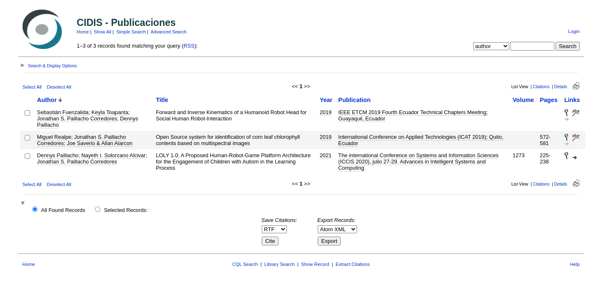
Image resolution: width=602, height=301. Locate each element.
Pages (548, 100)
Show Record (315, 264)
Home (83, 31)
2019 (326, 112)
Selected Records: (126, 210)
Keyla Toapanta (110, 112)
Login (573, 31)
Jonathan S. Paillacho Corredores (77, 118)
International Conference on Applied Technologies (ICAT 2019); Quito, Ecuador (420, 140)
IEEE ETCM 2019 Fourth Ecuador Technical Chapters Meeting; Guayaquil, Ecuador (413, 115)
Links (572, 100)
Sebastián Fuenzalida (63, 112)
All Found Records (63, 210)
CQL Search (245, 264)
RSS (189, 46)
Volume (523, 100)
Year (326, 100)
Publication (354, 100)
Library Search (279, 264)
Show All (103, 31)
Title (162, 100)
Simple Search (131, 31)
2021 (326, 155)
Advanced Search (168, 31)
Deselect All (59, 86)
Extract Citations (353, 264)
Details (560, 86)
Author (47, 100)
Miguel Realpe (54, 137)
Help (574, 264)
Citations (541, 86)
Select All (32, 86)
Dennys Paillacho (58, 155)
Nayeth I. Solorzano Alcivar (114, 155)
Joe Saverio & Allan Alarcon (100, 143)
